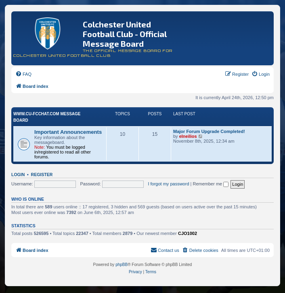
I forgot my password (168, 183)
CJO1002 (187, 233)
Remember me (210, 183)
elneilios (188, 136)
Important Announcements (68, 132)
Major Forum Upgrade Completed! (209, 131)
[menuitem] (23, 74)
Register (42, 174)
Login (18, 174)
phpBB (121, 264)
